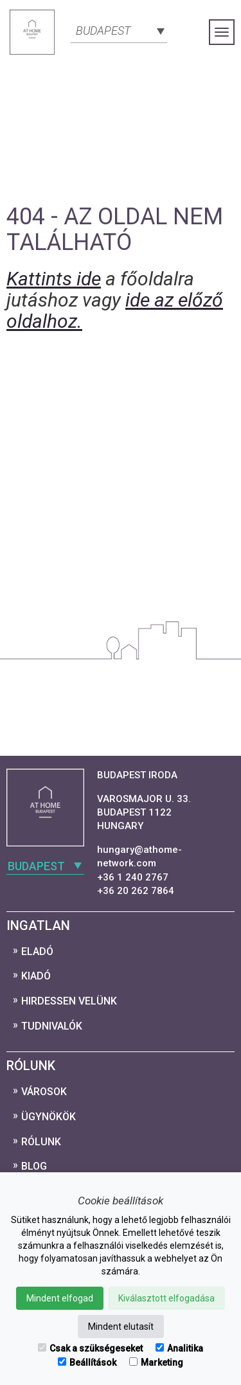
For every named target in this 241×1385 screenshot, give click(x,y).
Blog (34, 1166)
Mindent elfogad (59, 1298)
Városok (44, 1092)
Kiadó (36, 976)
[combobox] (119, 29)
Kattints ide (53, 278)
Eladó (37, 951)
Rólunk (41, 1142)
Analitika (179, 1348)
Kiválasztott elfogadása (166, 1298)
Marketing (156, 1362)
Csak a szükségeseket (90, 1348)
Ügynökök (48, 1117)
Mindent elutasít (121, 1326)
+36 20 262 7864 (135, 891)
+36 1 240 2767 (132, 877)
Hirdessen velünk (69, 1001)
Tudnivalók (51, 1026)
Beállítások (87, 1362)
